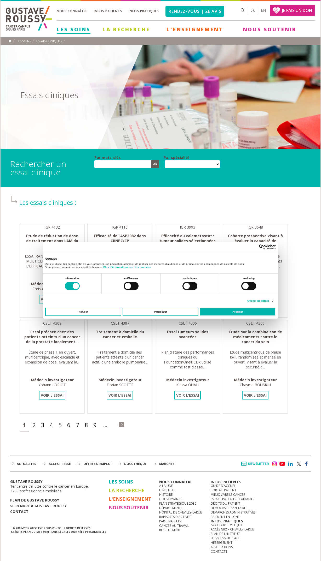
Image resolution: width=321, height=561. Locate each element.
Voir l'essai (52, 395)
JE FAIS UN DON (297, 10)
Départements (170, 508)
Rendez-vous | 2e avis (195, 11)
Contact (19, 511)
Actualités (26, 464)
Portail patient (223, 490)
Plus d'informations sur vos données (127, 267)
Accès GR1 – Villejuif (227, 525)
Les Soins (73, 29)
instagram (274, 464)
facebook (306, 464)
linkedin (290, 464)
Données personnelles (88, 532)
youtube (282, 464)
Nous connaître (72, 11)
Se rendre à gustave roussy (38, 505)
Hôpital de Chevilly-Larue (180, 512)
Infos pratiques (144, 11)
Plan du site (32, 532)
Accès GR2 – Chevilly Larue (232, 529)
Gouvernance (170, 499)
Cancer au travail (174, 525)
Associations (222, 547)
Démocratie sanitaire (228, 508)
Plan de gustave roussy (34, 500)
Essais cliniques (49, 41)
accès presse (60, 464)
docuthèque (135, 464)
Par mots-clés (107, 157)
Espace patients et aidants (232, 499)
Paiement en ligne (225, 517)
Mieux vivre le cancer (228, 494)
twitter (298, 464)
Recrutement (170, 530)
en (263, 10)
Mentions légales (56, 532)
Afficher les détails (258, 301)
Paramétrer (160, 312)
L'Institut (167, 490)
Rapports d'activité (175, 517)
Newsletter (256, 466)
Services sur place (225, 538)
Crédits (16, 532)
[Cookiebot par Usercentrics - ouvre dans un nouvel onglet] (253, 246)
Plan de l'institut (225, 534)
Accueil (10, 41)
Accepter (237, 312)
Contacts (219, 551)
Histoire (166, 494)
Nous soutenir (269, 29)
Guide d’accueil (223, 486)
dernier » (121, 424)
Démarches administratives (233, 512)
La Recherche (126, 29)
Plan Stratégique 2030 (177, 503)
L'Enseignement (195, 29)
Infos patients (108, 11)
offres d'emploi (97, 464)
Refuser (83, 312)
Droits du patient (225, 503)
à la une (166, 486)
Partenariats (170, 521)
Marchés (166, 464)
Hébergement (221, 542)
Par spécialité (177, 157)
